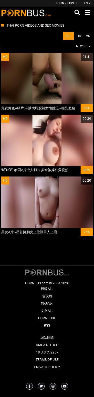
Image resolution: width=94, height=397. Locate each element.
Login (60, 3)
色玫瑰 (47, 296)
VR (88, 36)
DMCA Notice (47, 345)
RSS (47, 325)
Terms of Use (47, 360)
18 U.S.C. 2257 (47, 352)
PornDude (47, 318)
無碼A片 (47, 303)
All (68, 36)
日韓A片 (47, 289)
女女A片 (47, 311)
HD (78, 36)
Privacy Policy (47, 367)
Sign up (73, 3)
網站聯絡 (47, 338)
